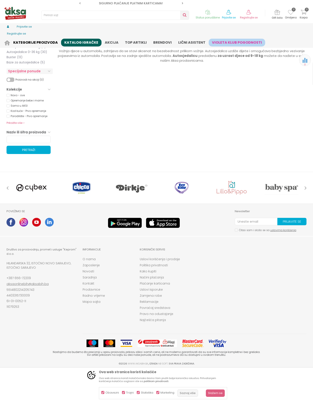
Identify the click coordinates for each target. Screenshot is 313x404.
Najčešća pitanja (153, 353)
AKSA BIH (12, 42)
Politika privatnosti (154, 299)
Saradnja (90, 311)
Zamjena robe (151, 329)
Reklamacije (149, 335)
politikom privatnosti (156, 381)
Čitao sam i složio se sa (267, 263)
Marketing (167, 392)
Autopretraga (177, 49)
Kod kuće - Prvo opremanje (28, 144)
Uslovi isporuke (151, 323)
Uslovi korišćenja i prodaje (160, 293)
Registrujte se (249, 17)
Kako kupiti (148, 305)
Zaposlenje (91, 299)
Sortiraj (196, 49)
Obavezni (112, 392)
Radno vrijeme (94, 329)
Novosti (88, 305)
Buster (15, 91)
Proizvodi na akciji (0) (29, 113)
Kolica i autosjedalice (51, 42)
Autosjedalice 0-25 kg (26, 70)
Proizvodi (27, 42)
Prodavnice (91, 323)
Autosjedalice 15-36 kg (26, 80)
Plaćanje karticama (155, 317)
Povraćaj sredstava (155, 341)
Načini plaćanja (152, 311)
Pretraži (28, 183)
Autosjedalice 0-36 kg (27, 85)
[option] (131, 3)
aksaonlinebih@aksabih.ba (28, 317)
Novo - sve (18, 129)
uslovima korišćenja (283, 264)
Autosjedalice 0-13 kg (26, 59)
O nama (89, 293)
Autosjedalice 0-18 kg (26, 65)
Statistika (147, 392)
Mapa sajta (91, 335)
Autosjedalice (78, 42)
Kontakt (88, 317)
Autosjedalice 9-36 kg (27, 75)
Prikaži (260, 49)
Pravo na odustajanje (156, 347)
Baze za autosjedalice (26, 96)
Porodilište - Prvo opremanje (29, 150)
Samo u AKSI (19, 139)
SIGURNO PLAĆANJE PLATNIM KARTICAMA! (131, 3)
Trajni (130, 392)
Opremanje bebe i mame (27, 134)
